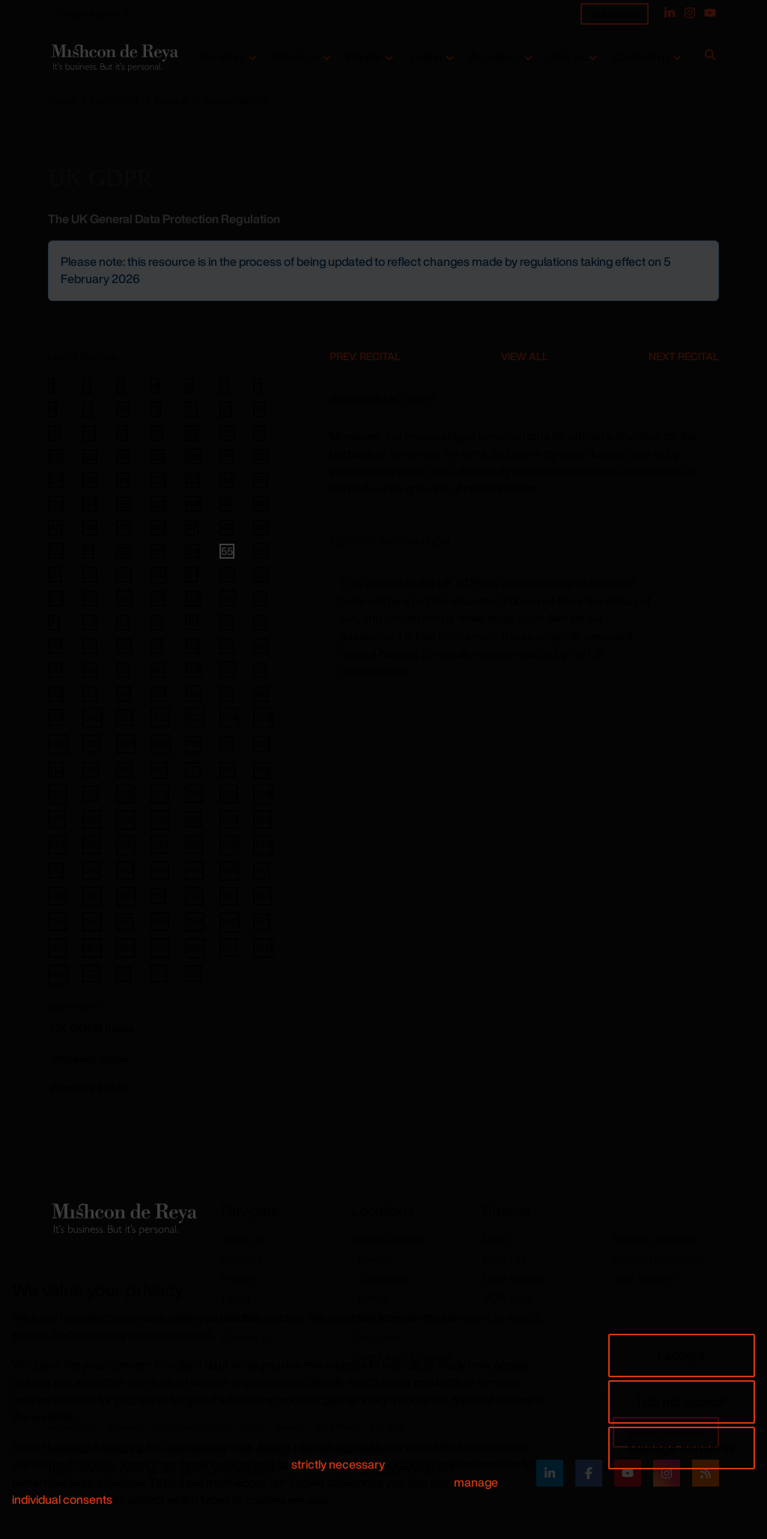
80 (124, 645)
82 (192, 645)
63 (261, 574)
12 (191, 408)
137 (159, 844)
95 (158, 693)
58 (90, 574)
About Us (243, 1240)
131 (193, 819)
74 (157, 622)
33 (192, 480)
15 (54, 432)
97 (226, 693)
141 (55, 870)
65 (90, 598)
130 (160, 819)
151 (158, 895)
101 (125, 717)
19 (192, 432)
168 (263, 947)
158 (160, 921)
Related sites (87, 13)
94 (124, 693)
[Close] (706, 253)
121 (90, 793)
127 (56, 819)
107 (91, 743)
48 (227, 527)
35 (261, 480)
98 (261, 693)
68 (193, 598)
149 (92, 895)
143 (125, 870)
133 (262, 819)
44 (90, 527)
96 (193, 693)
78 (55, 645)
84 (261, 645)
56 (261, 550)
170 (91, 973)
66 (124, 598)
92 (55, 693)
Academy (495, 57)
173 (194, 973)
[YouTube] (710, 13)
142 (92, 870)
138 (194, 844)
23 (90, 456)
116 (159, 769)
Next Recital (684, 356)
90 (227, 669)
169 (58, 974)
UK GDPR (114, 101)
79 (90, 645)
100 (92, 717)
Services (222, 57)
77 (260, 622)
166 (195, 948)
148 (57, 895)
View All (524, 356)
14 (259, 408)
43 (55, 527)
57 (54, 574)
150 (126, 895)
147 (262, 870)
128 (92, 819)
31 (122, 480)
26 (193, 456)
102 (160, 717)
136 (126, 844)
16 (89, 432)
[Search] (710, 58)
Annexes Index (89, 1058)
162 (57, 947)
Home (62, 101)
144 (160, 870)
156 (92, 921)
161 (262, 921)
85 (55, 669)
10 (123, 408)
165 (160, 947)
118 (227, 769)
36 (55, 503)
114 (90, 769)
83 (227, 645)
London (375, 1260)
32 (158, 480)
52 (124, 551)
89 (193, 669)
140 (263, 844)
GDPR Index (92, 1028)
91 (260, 669)
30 (90, 480)
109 (160, 743)
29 (55, 480)
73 (123, 622)
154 (262, 895)
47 (192, 527)
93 (90, 693)
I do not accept (681, 1401)
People (364, 57)
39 (158, 503)
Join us (567, 57)
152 (194, 895)
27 (226, 456)
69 (227, 598)
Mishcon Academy (655, 1240)
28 (261, 456)
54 (192, 551)
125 (229, 793)
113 (56, 769)
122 (125, 793)
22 (55, 456)
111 (226, 743)
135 (92, 844)
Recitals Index (89, 1087)
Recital (171, 101)
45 (124, 527)
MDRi (495, 1240)
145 (194, 870)
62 (227, 574)
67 (158, 598)
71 (53, 622)
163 (92, 947)
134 (57, 844)
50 (55, 550)
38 (124, 504)
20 (227, 432)
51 (88, 551)
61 (192, 574)
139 (229, 844)
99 (56, 717)
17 (122, 432)
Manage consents (682, 1447)
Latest (426, 57)
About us (296, 57)
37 (89, 504)
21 (259, 432)
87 (123, 669)
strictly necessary (338, 1464)
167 (229, 947)
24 (123, 456)
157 (125, 921)
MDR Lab (504, 1260)
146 (229, 870)
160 (229, 921)
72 (89, 622)
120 (57, 793)
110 (194, 743)
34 (227, 480)
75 (192, 622)
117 (193, 769)
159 (195, 921)
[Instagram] (690, 13)
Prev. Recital (365, 356)
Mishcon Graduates (658, 1260)
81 (157, 645)
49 (261, 527)
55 (227, 551)
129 (126, 819)
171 (124, 973)
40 (193, 503)
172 (159, 973)
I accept (682, 1355)
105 (263, 717)
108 (126, 743)
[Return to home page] (113, 57)
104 (229, 717)
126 (263, 793)
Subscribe (614, 13)
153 (229, 895)
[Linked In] (670, 13)
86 (90, 669)
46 (158, 527)
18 (157, 432)
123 (160, 793)
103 (195, 717)
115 (124, 769)
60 (159, 575)
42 (261, 504)
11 (156, 408)
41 (225, 504)
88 (158, 669)
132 (229, 819)
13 (226, 408)
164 (126, 947)
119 (262, 769)
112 (261, 743)
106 (58, 743)
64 (55, 598)
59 (124, 574)
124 (194, 793)
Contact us (641, 57)
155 (57, 921)
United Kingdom (389, 1240)
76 (226, 622)
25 (158, 456)
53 (158, 551)
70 (260, 598)
